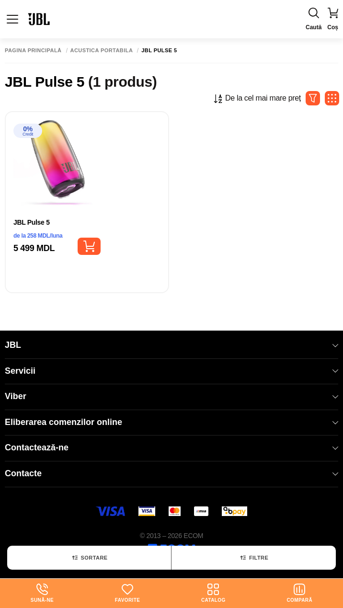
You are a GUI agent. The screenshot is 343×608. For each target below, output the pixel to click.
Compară (299, 593)
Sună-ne (42, 593)
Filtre (253, 558)
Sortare (89, 558)
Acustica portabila (101, 50)
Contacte (171, 473)
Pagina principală (33, 50)
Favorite (127, 593)
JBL (171, 345)
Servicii (171, 371)
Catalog (213, 593)
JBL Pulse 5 (31, 222)
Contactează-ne (171, 447)
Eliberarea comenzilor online (171, 422)
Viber (171, 396)
